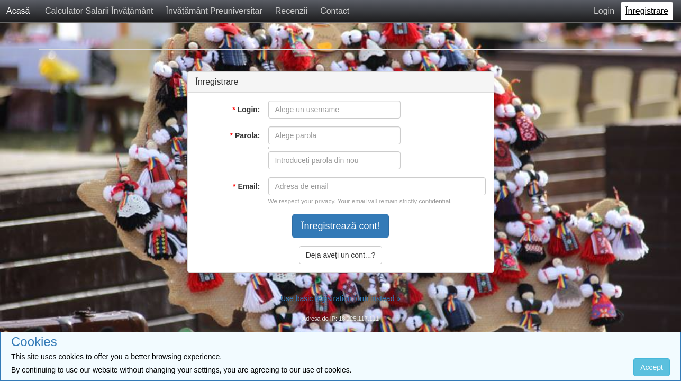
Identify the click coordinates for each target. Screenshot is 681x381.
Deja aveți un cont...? (341, 255)
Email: (246, 186)
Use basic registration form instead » (340, 298)
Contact (334, 10)
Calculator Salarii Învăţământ (99, 10)
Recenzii (291, 10)
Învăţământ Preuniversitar (214, 10)
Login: (246, 109)
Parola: (245, 135)
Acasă (18, 10)
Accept (651, 367)
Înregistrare (646, 10)
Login (604, 10)
